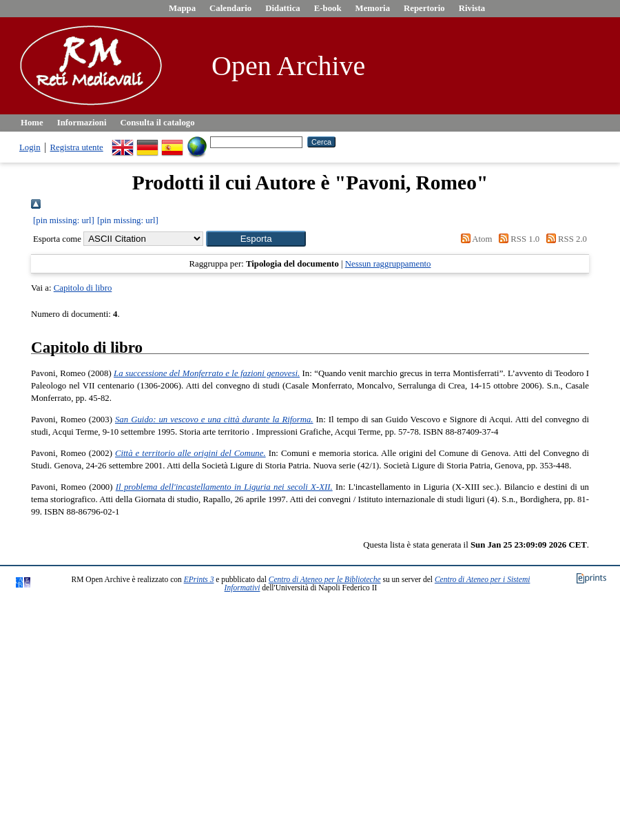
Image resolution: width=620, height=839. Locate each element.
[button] (256, 239)
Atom (474, 239)
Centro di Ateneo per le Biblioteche (325, 579)
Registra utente (76, 147)
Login (30, 147)
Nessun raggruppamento (388, 264)
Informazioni (82, 122)
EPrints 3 (199, 579)
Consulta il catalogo (158, 122)
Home (32, 122)
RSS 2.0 (564, 239)
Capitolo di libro (83, 288)
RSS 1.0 (517, 239)
